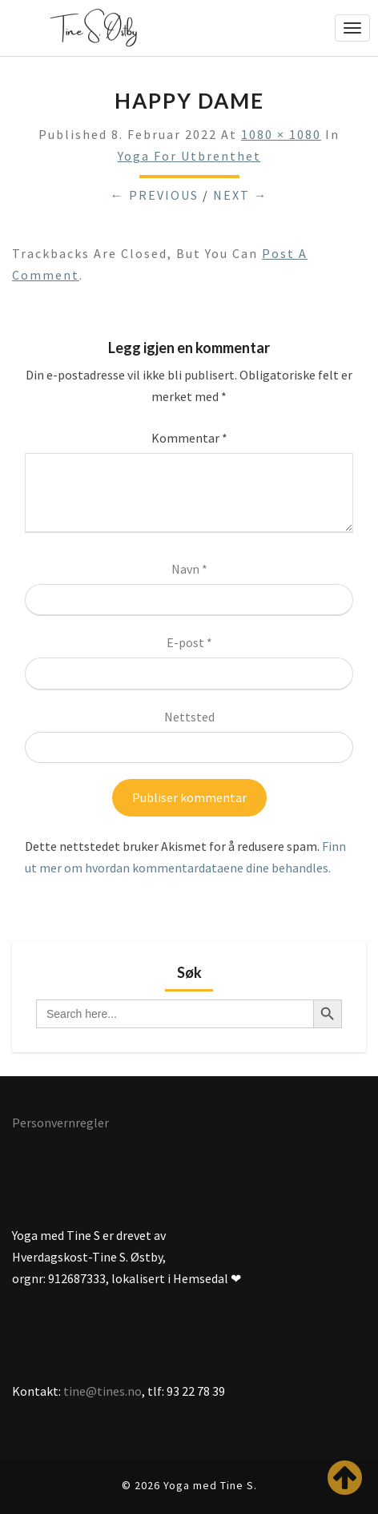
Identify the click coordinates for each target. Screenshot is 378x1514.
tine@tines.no (102, 1391)
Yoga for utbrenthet (189, 156)
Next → (240, 195)
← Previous (155, 195)
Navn (189, 569)
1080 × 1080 (281, 134)
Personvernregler (60, 1123)
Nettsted (189, 717)
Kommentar (189, 438)
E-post (189, 642)
